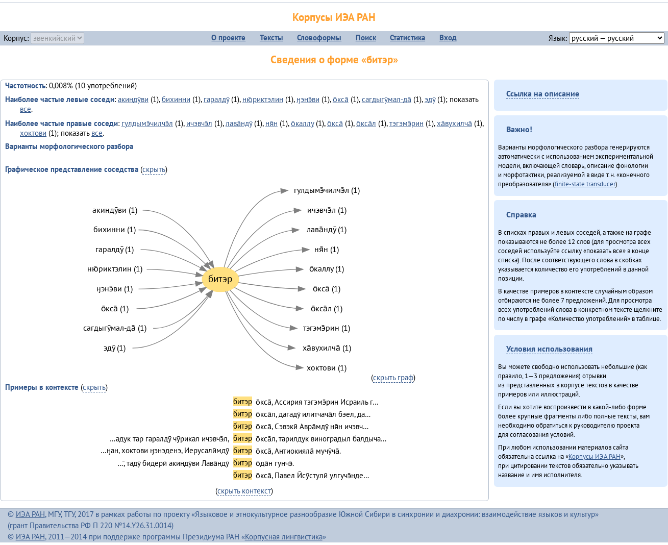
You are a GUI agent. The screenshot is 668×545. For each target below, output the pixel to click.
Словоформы (319, 37)
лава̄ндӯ (239, 123)
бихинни (176, 99)
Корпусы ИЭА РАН (334, 17)
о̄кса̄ (341, 99)
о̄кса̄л (366, 123)
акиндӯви (133, 99)
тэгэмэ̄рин (406, 123)
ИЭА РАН (30, 514)
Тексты (271, 37)
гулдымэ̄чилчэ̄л (147, 123)
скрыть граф (393, 377)
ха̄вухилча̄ (454, 123)
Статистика (407, 37)
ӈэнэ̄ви (307, 99)
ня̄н (271, 123)
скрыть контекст (244, 491)
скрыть (153, 169)
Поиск (366, 37)
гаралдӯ (216, 99)
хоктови (33, 133)
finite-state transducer (585, 183)
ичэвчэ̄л (199, 123)
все (25, 109)
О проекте (228, 37)
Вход (448, 37)
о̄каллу (302, 123)
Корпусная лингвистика (284, 536)
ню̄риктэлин (262, 99)
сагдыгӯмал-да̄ (386, 99)
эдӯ (430, 99)
